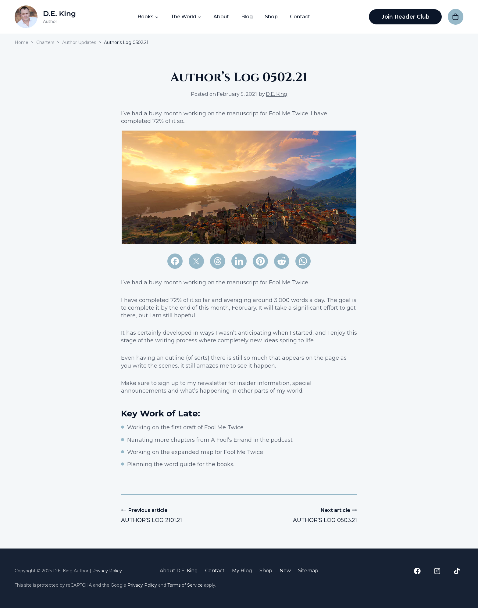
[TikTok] (456, 570)
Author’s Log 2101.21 (177, 515)
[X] (196, 261)
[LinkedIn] (239, 261)
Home (21, 42)
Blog (246, 17)
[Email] (217, 261)
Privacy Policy (107, 571)
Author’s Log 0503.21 (300, 515)
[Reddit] (281, 261)
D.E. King (276, 94)
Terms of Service (185, 585)
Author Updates (79, 42)
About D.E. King (179, 571)
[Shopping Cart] (455, 16)
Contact (300, 17)
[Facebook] (175, 261)
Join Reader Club (405, 16)
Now (285, 571)
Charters (45, 42)
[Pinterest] (260, 261)
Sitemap (308, 571)
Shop (271, 17)
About (221, 17)
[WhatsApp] (303, 261)
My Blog (242, 571)
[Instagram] (437, 570)
